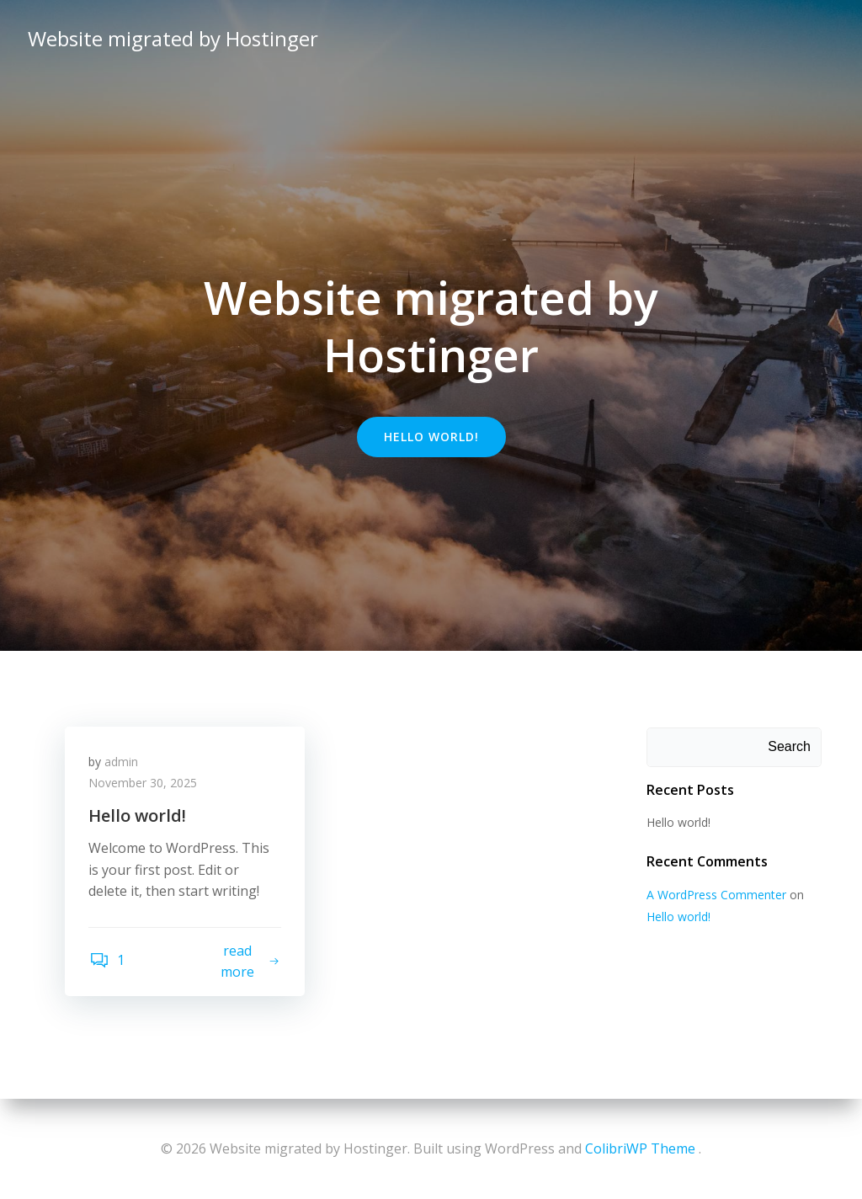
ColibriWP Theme (640, 1148)
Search (790, 747)
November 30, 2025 (144, 785)
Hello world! (678, 822)
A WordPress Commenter (715, 895)
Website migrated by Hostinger (172, 37)
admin (123, 763)
